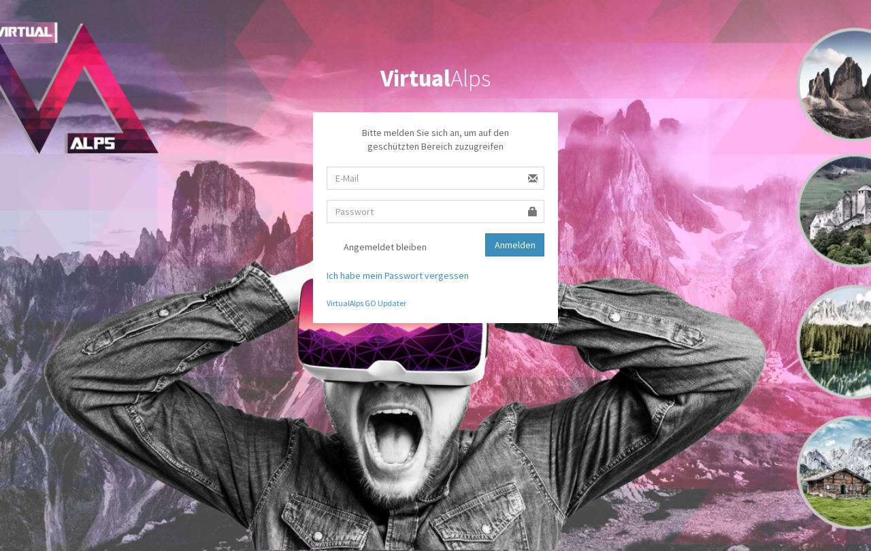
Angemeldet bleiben (377, 247)
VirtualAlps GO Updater (366, 303)
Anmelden (515, 245)
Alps (435, 78)
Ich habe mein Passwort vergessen (398, 275)
